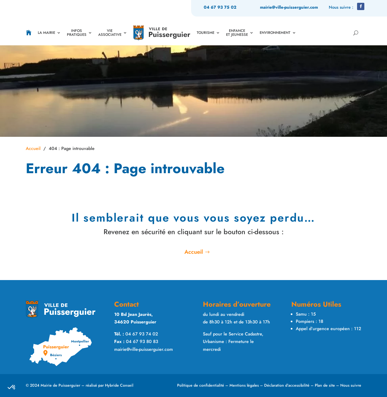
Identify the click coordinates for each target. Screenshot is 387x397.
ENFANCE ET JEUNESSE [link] (237, 32)
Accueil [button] (193, 252)
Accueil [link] (33, 148)
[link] (29, 32)
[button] (360, 6)
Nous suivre (350, 385)
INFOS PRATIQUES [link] (76, 32)
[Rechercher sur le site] (354, 32)
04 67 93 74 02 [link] (141, 334)
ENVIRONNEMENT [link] (275, 32)
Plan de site (325, 385)
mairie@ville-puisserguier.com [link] (289, 7)
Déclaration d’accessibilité (286, 385)
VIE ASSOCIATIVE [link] (109, 32)
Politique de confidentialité (200, 385)
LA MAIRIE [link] (46, 32)
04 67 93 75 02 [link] (220, 7)
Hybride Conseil (119, 385)
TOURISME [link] (205, 32)
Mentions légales (244, 385)
